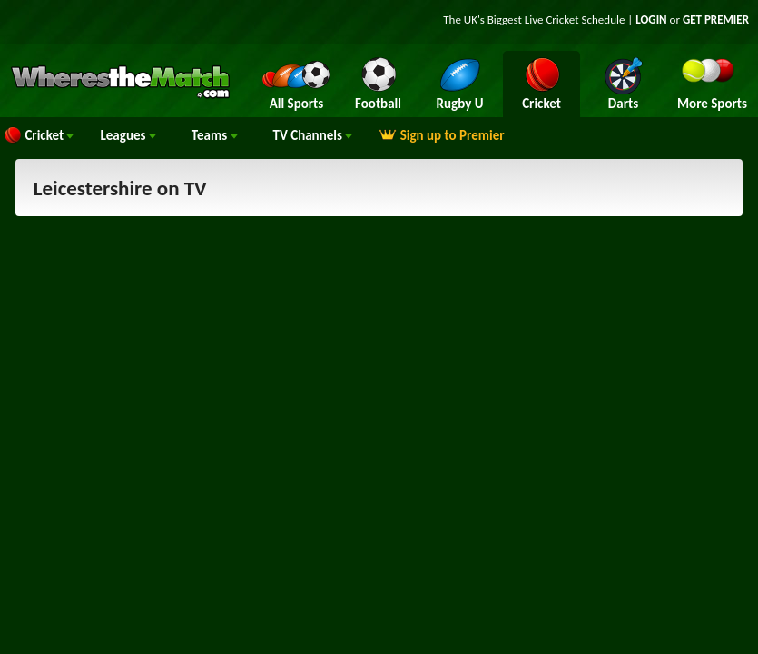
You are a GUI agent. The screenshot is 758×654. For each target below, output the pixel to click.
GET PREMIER (716, 19)
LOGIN (650, 19)
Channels (313, 135)
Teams (215, 135)
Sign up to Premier (441, 135)
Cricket (39, 135)
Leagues (127, 135)
